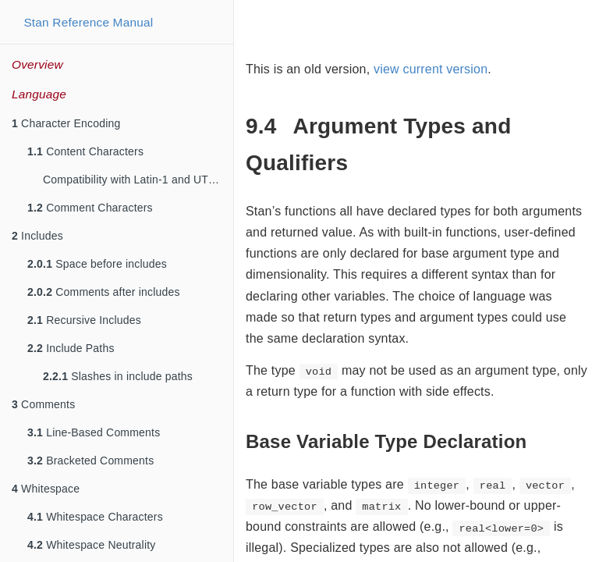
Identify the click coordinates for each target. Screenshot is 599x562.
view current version (430, 69)
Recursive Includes (84, 320)
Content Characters (85, 151)
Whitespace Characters (95, 516)
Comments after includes (103, 292)
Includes (37, 235)
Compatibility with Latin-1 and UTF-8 (134, 179)
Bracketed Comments (90, 460)
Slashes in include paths (118, 376)
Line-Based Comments (93, 432)
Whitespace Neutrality (91, 545)
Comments (43, 404)
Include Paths (71, 348)
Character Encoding (66, 123)
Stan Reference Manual (88, 22)
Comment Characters (90, 207)
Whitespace (46, 488)
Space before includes (97, 264)
